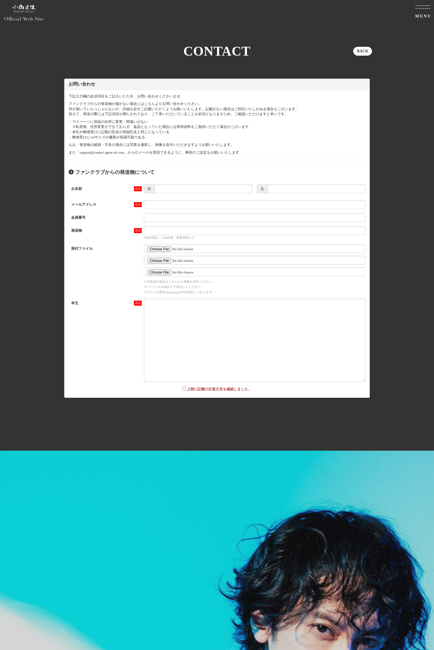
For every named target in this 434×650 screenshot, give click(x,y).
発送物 (76, 230)
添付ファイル (82, 248)
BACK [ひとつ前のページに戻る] (362, 51)
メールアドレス (83, 204)
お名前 (76, 189)
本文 (74, 303)
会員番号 (78, 217)
